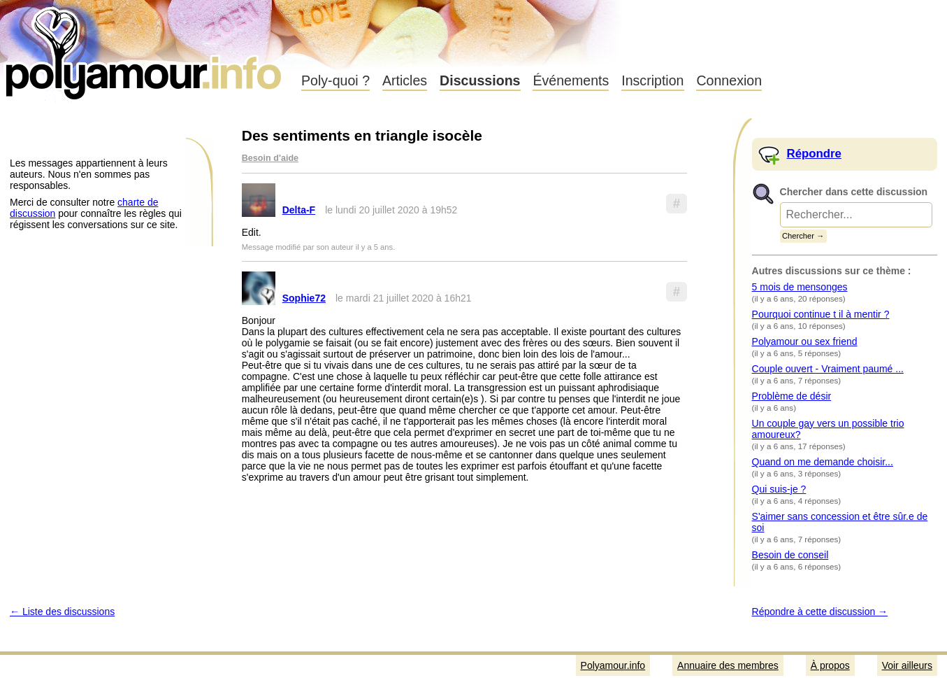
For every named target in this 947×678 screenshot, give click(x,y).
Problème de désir (792, 396)
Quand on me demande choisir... (822, 461)
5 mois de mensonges (800, 286)
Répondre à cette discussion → (820, 611)
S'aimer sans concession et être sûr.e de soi (840, 522)
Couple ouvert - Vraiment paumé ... (828, 368)
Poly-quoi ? (335, 80)
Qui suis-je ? (779, 489)
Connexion (729, 80)
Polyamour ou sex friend (805, 341)
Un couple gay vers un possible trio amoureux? (828, 429)
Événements (571, 80)
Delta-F (298, 210)
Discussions (480, 80)
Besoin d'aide (270, 158)
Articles (404, 80)
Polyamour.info (145, 49)
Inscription (652, 80)
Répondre (814, 153)
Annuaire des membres (728, 665)
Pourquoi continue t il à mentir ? (821, 314)
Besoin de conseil (790, 554)
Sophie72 (304, 298)
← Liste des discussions (62, 611)
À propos (830, 665)
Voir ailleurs (907, 665)
